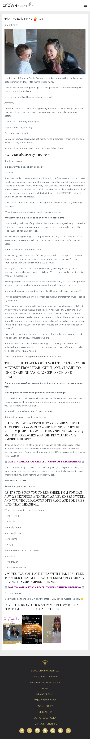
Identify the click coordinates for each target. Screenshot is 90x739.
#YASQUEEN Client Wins (45, 676)
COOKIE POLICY (45, 706)
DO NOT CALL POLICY (45, 718)
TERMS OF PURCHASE (45, 724)
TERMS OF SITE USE (45, 700)
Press (45, 688)
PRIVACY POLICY (45, 694)
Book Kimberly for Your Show (45, 682)
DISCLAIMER (45, 712)
